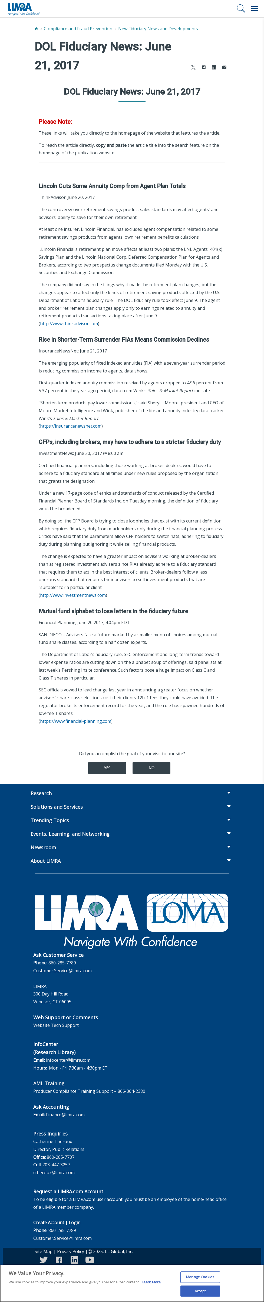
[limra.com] (23, 9)
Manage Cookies (200, 1280)
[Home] (36, 29)
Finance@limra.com (65, 1115)
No (151, 767)
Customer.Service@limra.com (62, 971)
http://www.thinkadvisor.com (69, 324)
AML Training (48, 1083)
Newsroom (43, 847)
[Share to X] (193, 68)
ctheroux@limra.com (54, 1173)
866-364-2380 (131, 1091)
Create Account (48, 1223)
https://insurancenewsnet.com (70, 426)
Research (41, 793)
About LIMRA (46, 861)
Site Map (43, 1251)
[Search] (241, 8)
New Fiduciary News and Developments (158, 29)
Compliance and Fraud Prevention (78, 29)
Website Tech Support (56, 1025)
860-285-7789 (62, 963)
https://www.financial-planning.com (75, 721)
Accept (200, 1294)
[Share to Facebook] (204, 68)
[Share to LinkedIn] (214, 68)
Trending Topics (50, 820)
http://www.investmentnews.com (73, 595)
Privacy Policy (70, 1251)
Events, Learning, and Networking (70, 834)
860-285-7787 (60, 1157)
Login (74, 1223)
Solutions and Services (57, 807)
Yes (107, 767)
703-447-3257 (56, 1165)
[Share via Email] (224, 68)
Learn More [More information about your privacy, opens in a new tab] (151, 1285)
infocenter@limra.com (68, 1060)
